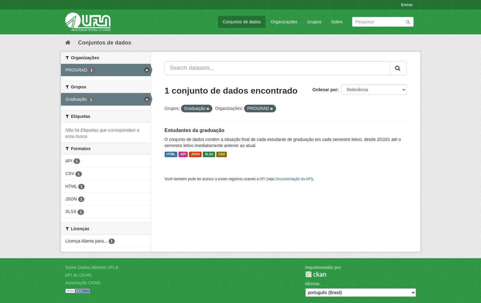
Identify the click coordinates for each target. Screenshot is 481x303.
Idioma (312, 283)
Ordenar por (324, 89)
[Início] (67, 43)
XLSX (209, 154)
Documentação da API (293, 179)
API (183, 154)
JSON (195, 154)
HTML (170, 154)
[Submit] (408, 21)
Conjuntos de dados (241, 21)
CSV (221, 154)
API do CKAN (78, 275)
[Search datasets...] (277, 68)
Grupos (314, 21)
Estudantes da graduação (195, 130)
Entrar (407, 4)
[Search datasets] (383, 22)
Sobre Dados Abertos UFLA (91, 267)
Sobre (337, 21)
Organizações (284, 21)
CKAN (315, 274)
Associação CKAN (82, 282)
